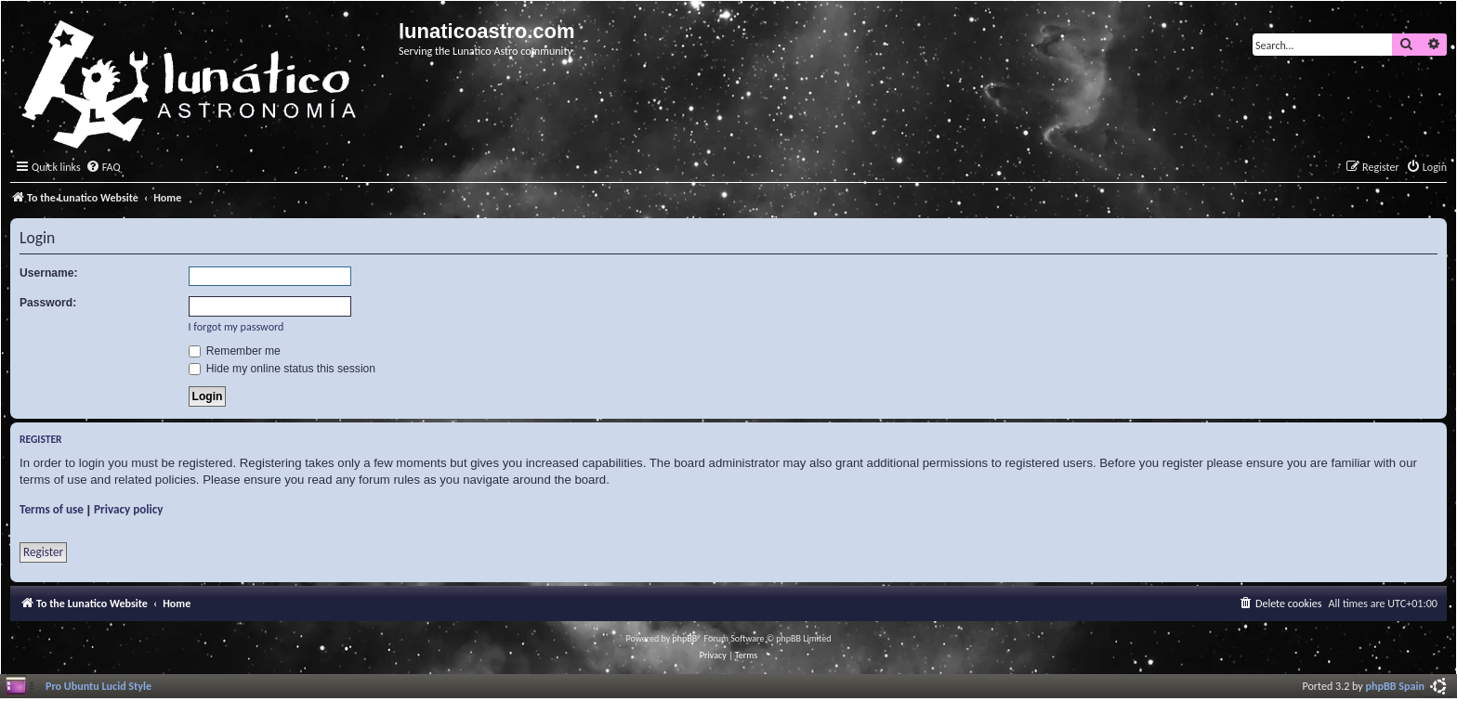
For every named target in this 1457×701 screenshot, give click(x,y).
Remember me (235, 350)
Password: (48, 302)
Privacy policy (129, 509)
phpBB (685, 638)
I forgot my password (236, 326)
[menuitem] (103, 167)
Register (43, 552)
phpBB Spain (1395, 686)
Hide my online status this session (282, 368)
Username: (49, 272)
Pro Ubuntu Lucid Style (98, 686)
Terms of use (52, 509)
